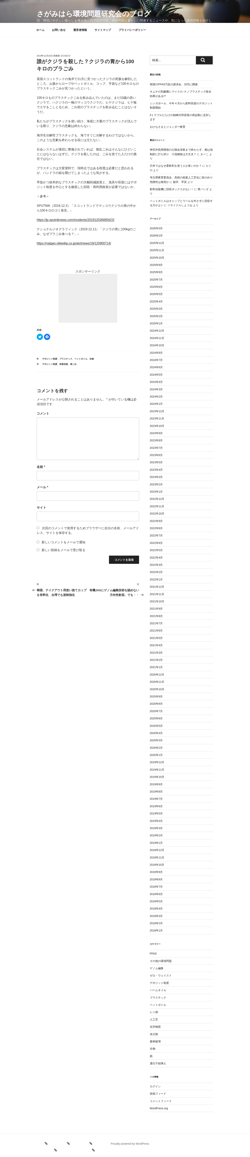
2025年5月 (156, 294)
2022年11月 (157, 506)
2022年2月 (156, 572)
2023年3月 (156, 477)
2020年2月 (156, 747)
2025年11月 (157, 250)
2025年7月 (156, 279)
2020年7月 (156, 711)
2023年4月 (156, 469)
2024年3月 (156, 389)
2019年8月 (156, 791)
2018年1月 (156, 930)
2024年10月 (157, 345)
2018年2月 (156, 923)
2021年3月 (156, 652)
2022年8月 (156, 528)
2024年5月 (156, 374)
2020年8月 (156, 703)
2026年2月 (156, 235)
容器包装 (63, 364)
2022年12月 (157, 498)
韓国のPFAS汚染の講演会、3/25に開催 (174, 84)
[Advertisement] (88, 298)
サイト (41, 507)
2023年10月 (157, 425)
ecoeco (66, 56)
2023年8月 (156, 440)
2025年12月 (157, 243)
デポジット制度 (49, 359)
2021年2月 (156, 659)
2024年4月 (156, 381)
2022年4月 (156, 557)
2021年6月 (156, 630)
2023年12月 (157, 411)
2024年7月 (156, 360)
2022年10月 (157, 513)
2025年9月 (156, 264)
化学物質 (155, 1026)
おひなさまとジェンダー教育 (167, 126)
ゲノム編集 (156, 968)
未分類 (154, 1034)
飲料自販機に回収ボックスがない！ (172, 189)
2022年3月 (156, 564)
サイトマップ (103, 29)
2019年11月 (157, 769)
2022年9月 (156, 521)
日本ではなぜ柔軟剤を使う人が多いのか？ (176, 165)
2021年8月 (156, 616)
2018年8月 (156, 879)
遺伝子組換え (158, 1063)
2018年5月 (156, 901)
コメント (43, 413)
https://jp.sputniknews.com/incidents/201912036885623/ (75, 219)
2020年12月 (157, 674)
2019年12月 (157, 762)
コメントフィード (161, 1101)
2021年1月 (156, 667)
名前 (41, 467)
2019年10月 (157, 776)
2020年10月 (157, 689)
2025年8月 (156, 272)
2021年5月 (156, 638)
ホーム (40, 29)
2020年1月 (156, 755)
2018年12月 (157, 850)
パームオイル (158, 990)
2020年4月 (156, 733)
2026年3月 (156, 228)
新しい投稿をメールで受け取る (63, 550)
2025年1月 (156, 323)
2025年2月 (156, 316)
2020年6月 (156, 718)
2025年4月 (156, 301)
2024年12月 (157, 330)
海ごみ (73, 364)
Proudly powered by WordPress (130, 1143)
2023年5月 (156, 462)
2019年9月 (156, 784)
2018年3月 (156, 916)
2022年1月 (156, 579)
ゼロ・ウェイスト (161, 975)
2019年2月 (156, 835)
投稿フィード (158, 1093)
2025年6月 (156, 286)
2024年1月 (156, 403)
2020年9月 (156, 696)
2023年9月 (156, 433)
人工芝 (154, 1019)
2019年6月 (156, 806)
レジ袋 (154, 1012)
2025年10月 (157, 257)
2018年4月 (156, 908)
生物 (91, 359)
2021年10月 (157, 601)
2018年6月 (156, 894)
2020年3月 (156, 740)
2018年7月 (156, 886)
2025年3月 (156, 308)
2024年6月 (156, 367)
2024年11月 (157, 338)
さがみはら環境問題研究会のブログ (94, 14)
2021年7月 (156, 623)
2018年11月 (157, 857)
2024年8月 (156, 352)
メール (42, 487)
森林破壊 (155, 1041)
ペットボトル (80, 359)
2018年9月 (156, 872)
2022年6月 (156, 542)
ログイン (155, 1086)
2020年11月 (157, 681)
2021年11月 (157, 594)
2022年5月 (156, 550)
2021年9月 (156, 608)
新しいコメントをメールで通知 (63, 542)
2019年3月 (156, 828)
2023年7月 (156, 447)
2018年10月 (157, 864)
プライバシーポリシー (132, 29)
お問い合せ (59, 29)
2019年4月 (156, 820)
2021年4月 (156, 645)
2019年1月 (156, 842)
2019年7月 (156, 798)
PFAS (153, 953)
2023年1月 (156, 491)
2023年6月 (156, 455)
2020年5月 (156, 725)
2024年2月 (156, 396)
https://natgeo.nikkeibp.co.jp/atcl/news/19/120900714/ (74, 243)
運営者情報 (80, 29)
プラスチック (65, 359)
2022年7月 (156, 535)
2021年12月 (157, 586)
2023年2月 (156, 484)
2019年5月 (156, 813)
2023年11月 (157, 418)
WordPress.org (159, 1108)
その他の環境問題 (161, 961)
